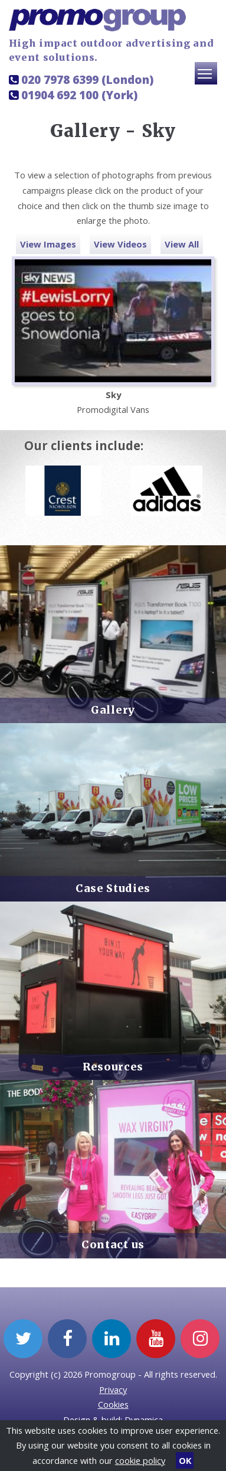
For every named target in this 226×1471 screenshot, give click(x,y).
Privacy (113, 1389)
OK (185, 1460)
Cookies (113, 1404)
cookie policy (140, 1460)
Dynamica (144, 1420)
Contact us (113, 1244)
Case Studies (113, 888)
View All (182, 244)
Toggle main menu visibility (207, 78)
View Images (48, 244)
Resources (113, 1066)
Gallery (113, 710)
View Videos (120, 244)
